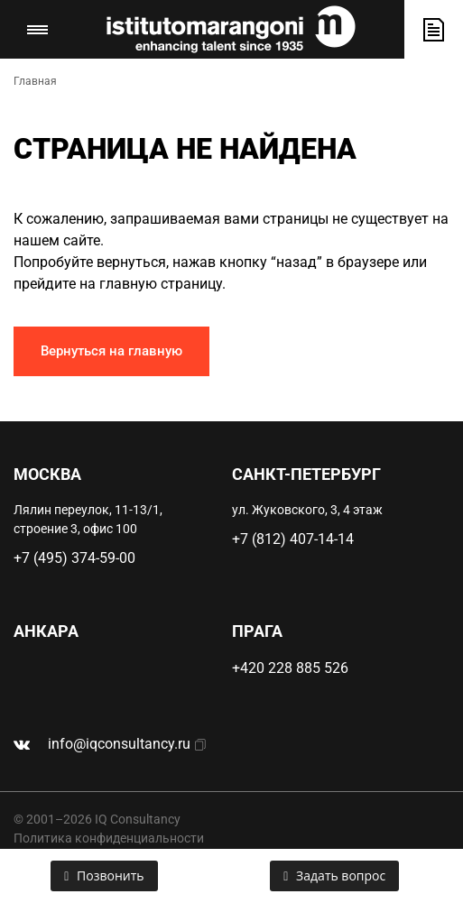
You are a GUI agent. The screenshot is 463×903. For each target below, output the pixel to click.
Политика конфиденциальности (109, 838)
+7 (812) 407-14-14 (293, 539)
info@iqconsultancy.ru (119, 743)
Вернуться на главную (111, 351)
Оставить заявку (433, 29)
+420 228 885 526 (290, 668)
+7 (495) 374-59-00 (74, 558)
